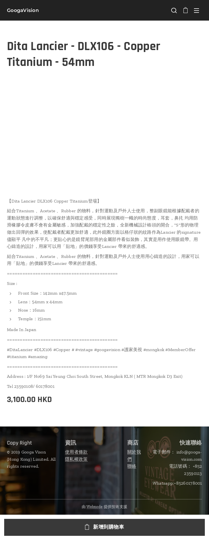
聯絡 (131, 466)
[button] (174, 10)
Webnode (94, 506)
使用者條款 (76, 452)
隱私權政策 (76, 459)
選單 (196, 10)
